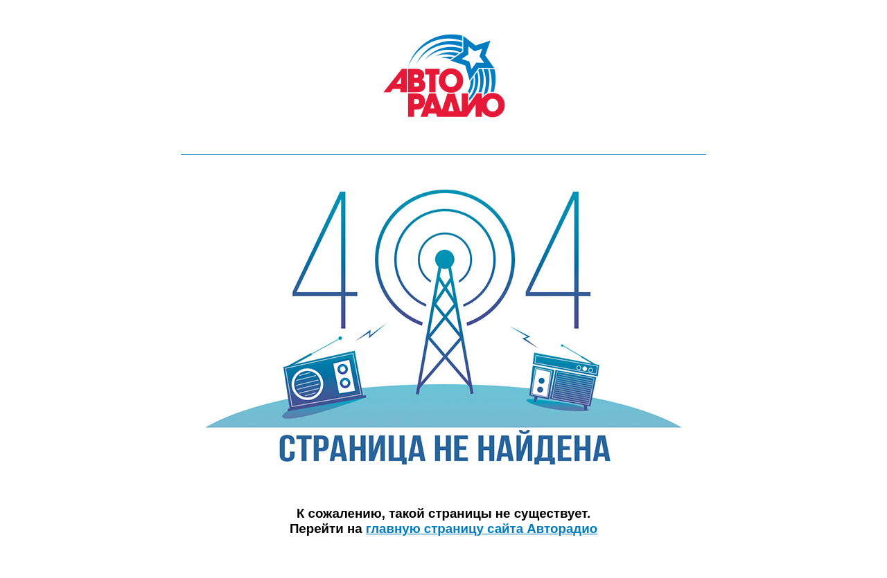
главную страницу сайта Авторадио (481, 528)
